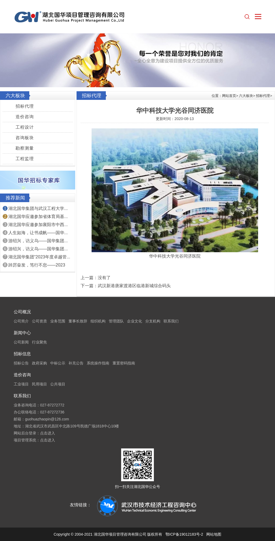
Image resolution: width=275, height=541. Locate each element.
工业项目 (21, 384)
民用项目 (39, 384)
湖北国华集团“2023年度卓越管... (39, 257)
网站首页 (229, 96)
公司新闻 (21, 342)
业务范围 (57, 321)
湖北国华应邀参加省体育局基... (38, 216)
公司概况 (22, 312)
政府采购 (39, 363)
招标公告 (21, 363)
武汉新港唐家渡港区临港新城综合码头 (134, 285)
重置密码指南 (124, 363)
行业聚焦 (39, 342)
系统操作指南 (98, 363)
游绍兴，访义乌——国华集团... (38, 240)
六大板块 (246, 96)
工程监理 (25, 158)
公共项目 (57, 384)
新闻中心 (22, 333)
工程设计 (25, 127)
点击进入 (47, 433)
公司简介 (21, 321)
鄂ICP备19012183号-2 (184, 534)
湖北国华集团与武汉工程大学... (38, 208)
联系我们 (171, 321)
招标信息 (22, 354)
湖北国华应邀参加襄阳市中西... (38, 224)
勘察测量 (25, 148)
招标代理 (25, 106)
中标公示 (57, 363)
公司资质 (39, 321)
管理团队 (116, 321)
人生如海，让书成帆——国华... (38, 232)
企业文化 (134, 321)
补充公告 (76, 363)
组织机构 (98, 321)
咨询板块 (25, 137)
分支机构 (152, 321)
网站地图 (213, 534)
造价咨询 (25, 116)
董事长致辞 (77, 321)
